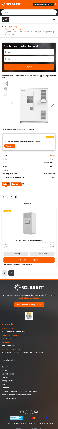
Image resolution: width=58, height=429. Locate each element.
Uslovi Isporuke (8, 374)
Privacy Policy (31, 423)
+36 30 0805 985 (9, 338)
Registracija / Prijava (29, 260)
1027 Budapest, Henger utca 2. (14, 331)
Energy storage (11, 26)
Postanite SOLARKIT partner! (43, 4)
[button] (52, 104)
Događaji (5, 388)
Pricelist (5, 370)
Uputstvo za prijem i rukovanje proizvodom (19, 391)
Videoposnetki (7, 381)
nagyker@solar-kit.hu (10, 345)
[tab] (6, 184)
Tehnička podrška (9, 360)
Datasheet (16, 254)
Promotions (41, 423)
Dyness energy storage (15, 29)
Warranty (5, 377)
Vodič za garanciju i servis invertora (16, 395)
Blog (3, 384)
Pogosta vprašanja (9, 398)
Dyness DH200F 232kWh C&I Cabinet (29, 240)
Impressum (49, 423)
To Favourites (42, 254)
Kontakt (5, 367)
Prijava (29, 67)
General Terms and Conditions (15, 423)
